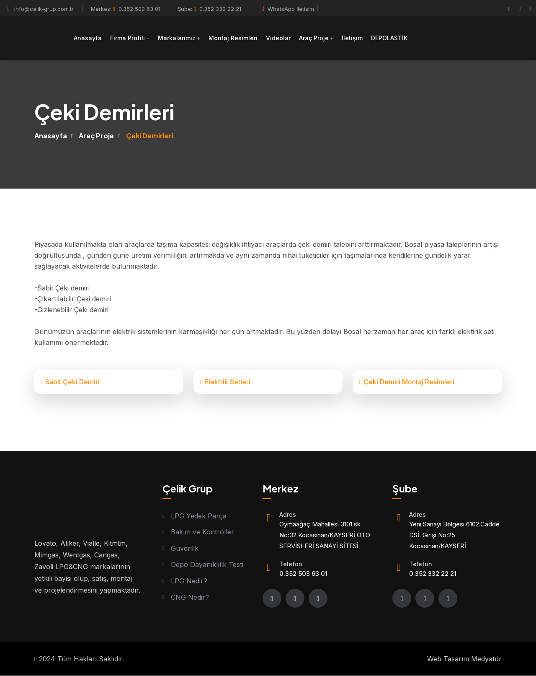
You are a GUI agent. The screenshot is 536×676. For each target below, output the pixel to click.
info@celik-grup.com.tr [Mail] (44, 8)
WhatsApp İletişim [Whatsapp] (288, 8)
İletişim (352, 37)
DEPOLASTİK (389, 37)
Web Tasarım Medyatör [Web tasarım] (464, 659)
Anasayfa (88, 37)
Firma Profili (127, 37)
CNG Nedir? (190, 597)
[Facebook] (509, 8)
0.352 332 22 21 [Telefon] (217, 8)
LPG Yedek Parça (199, 516)
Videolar (278, 37)
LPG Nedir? (189, 581)
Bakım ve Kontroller (202, 532)
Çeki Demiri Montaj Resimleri (406, 382)
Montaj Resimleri (233, 37)
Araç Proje (314, 37)
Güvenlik (184, 548)
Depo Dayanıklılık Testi (207, 565)
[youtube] (530, 8)
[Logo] (34, 38)
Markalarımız (177, 37)
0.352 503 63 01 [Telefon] (136, 8)
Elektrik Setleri (225, 382)
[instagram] (520, 8)
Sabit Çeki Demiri (70, 382)
